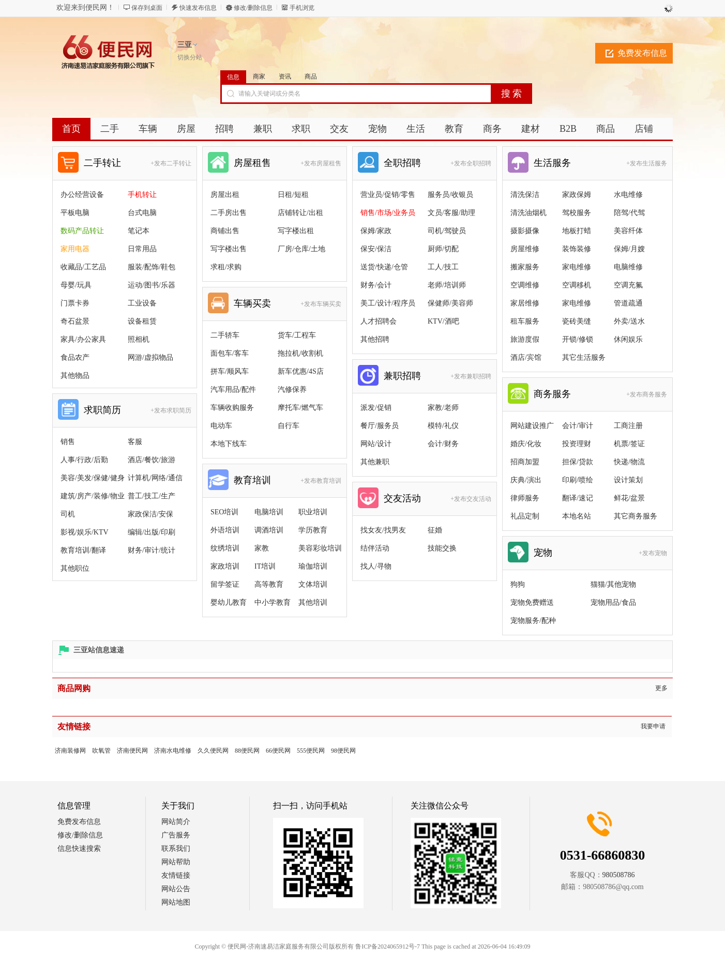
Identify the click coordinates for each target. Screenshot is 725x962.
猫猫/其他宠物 (613, 584)
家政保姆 (576, 194)
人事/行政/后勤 (84, 460)
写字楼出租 (296, 231)
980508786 (618, 875)
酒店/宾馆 (525, 357)
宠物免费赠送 (532, 602)
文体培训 (312, 584)
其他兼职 (374, 462)
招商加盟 (524, 462)
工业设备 (142, 303)
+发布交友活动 (470, 498)
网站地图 (175, 902)
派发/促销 (375, 407)
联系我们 (175, 848)
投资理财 (576, 444)
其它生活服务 (584, 357)
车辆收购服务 (232, 407)
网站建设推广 (532, 426)
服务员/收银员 (450, 194)
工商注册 (628, 426)
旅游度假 (524, 339)
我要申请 (653, 726)
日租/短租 (293, 194)
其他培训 (312, 602)
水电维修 (628, 194)
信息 (233, 77)
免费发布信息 (642, 53)
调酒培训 (268, 530)
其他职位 (75, 568)
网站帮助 (175, 862)
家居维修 (524, 303)
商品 (311, 76)
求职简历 (102, 410)
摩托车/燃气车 (300, 407)
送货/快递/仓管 (384, 267)
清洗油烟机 (528, 213)
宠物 (543, 552)
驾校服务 (576, 213)
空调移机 (576, 285)
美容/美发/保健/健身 (93, 478)
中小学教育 (272, 602)
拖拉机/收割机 (300, 353)
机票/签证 (629, 444)
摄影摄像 (524, 231)
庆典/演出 (525, 480)
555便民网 (311, 750)
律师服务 (524, 498)
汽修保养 (292, 389)
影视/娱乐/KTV (85, 532)
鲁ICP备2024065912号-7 (387, 946)
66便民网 (278, 750)
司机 (68, 514)
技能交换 (442, 548)
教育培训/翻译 (83, 550)
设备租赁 (142, 321)
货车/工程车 (297, 335)
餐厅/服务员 (379, 426)
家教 (261, 548)
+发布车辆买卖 (320, 304)
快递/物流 (629, 462)
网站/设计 (375, 444)
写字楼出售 (228, 249)
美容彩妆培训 (320, 548)
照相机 (138, 339)
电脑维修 (628, 267)
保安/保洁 (375, 249)
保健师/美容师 (450, 303)
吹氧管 (101, 750)
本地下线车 (228, 444)
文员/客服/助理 (451, 213)
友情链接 (175, 875)
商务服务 (552, 394)
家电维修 (576, 267)
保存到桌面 (146, 7)
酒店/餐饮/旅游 (151, 460)
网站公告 (175, 889)
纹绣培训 (224, 548)
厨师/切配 (443, 249)
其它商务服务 (635, 516)
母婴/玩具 (76, 285)
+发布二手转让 (170, 163)
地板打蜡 (576, 231)
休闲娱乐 (628, 339)
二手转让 (102, 163)
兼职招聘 (402, 376)
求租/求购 (225, 267)
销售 (68, 442)
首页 (71, 129)
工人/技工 (443, 267)
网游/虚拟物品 (150, 357)
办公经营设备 (82, 194)
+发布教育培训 (320, 480)
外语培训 (224, 530)
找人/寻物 (375, 566)
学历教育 (312, 530)
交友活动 (402, 498)
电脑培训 (268, 512)
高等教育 (268, 584)
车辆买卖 (252, 303)
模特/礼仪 (443, 426)
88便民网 (247, 750)
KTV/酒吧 (443, 321)
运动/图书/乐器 (151, 285)
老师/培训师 (447, 285)
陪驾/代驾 (629, 213)
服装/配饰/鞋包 (151, 267)
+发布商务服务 (646, 394)
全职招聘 (402, 163)
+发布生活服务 (646, 163)
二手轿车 (224, 335)
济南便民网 (132, 750)
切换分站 (189, 57)
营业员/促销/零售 (387, 194)
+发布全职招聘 (470, 163)
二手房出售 (228, 213)
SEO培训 (224, 512)
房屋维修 (524, 249)
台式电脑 (142, 213)
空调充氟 (628, 285)
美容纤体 (628, 231)
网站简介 (175, 822)
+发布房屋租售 (320, 163)
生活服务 (552, 163)
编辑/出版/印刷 (151, 532)
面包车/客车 (229, 353)
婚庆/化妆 (525, 444)
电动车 (221, 426)
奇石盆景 (75, 321)
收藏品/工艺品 (83, 267)
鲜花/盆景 (629, 498)
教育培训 (252, 480)
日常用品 (142, 249)
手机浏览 (302, 7)
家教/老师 (443, 407)
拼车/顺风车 (229, 371)
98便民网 (343, 750)
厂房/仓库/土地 (301, 249)
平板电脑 (75, 213)
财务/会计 (375, 285)
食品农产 (75, 357)
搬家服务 (524, 267)
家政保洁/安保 (150, 514)
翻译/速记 (577, 498)
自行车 (288, 426)
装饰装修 (576, 249)
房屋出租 (224, 194)
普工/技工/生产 (151, 496)
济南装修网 (70, 750)
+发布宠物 (653, 553)
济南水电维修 (172, 750)
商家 (259, 76)
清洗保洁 (524, 194)
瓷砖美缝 (576, 321)
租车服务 (524, 321)
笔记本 (138, 231)
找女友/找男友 (383, 530)
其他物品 (75, 375)
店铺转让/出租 (300, 213)
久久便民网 (213, 750)
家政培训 (224, 566)
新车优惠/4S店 (301, 371)
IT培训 (265, 566)
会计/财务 (443, 444)
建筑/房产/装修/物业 (93, 496)
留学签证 (224, 584)
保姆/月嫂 (629, 249)
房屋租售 (252, 163)
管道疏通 (628, 303)
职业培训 (312, 512)
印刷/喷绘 (577, 480)
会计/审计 (577, 426)
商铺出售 (224, 231)
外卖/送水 (629, 321)
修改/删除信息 (253, 7)
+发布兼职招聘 (470, 376)
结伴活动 (374, 548)
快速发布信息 (198, 7)
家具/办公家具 (83, 339)
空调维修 (524, 285)
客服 (135, 442)
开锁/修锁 (577, 339)
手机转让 (142, 194)
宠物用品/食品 (613, 602)
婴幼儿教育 (228, 602)
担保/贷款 (577, 462)
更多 (661, 688)
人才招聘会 (378, 321)
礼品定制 (524, 516)
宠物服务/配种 (533, 620)
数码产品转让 (82, 231)
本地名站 (576, 516)
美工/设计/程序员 (387, 303)
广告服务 (175, 835)
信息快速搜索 (79, 848)
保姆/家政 (375, 231)
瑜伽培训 (312, 566)
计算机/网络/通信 (155, 478)
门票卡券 (75, 303)
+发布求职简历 (170, 410)
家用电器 (75, 249)
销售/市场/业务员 (387, 213)
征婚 (435, 530)
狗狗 (517, 584)
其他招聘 (374, 339)
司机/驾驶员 (447, 231)
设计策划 (628, 480)
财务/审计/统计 (151, 550)
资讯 (285, 76)
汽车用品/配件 (233, 389)
